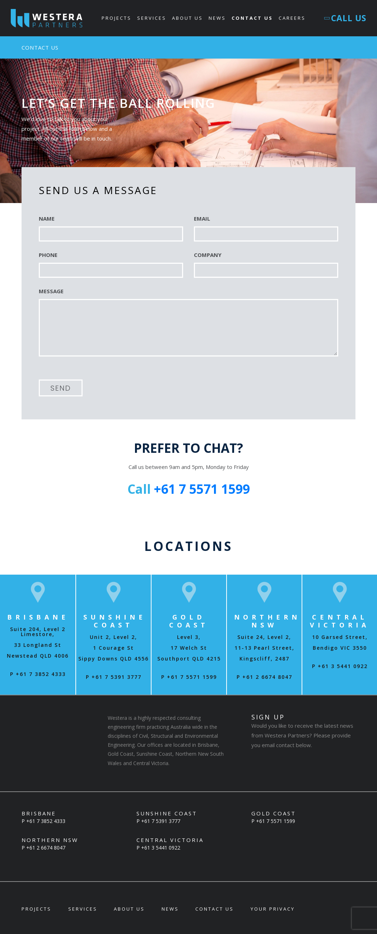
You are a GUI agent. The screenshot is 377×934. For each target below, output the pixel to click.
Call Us (345, 18)
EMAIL (202, 218)
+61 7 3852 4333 (45, 821)
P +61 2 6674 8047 (264, 676)
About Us (187, 18)
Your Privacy (273, 909)
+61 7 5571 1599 (202, 489)
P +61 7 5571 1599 (189, 676)
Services (152, 18)
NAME (47, 218)
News (217, 18)
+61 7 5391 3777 (160, 821)
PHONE (48, 254)
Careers (292, 18)
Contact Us (252, 18)
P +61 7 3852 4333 (38, 674)
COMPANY (208, 254)
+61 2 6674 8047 (45, 847)
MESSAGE (51, 291)
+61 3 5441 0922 (160, 847)
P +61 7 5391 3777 (113, 676)
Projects (117, 18)
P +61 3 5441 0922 (340, 666)
